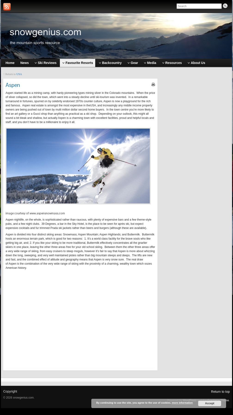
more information (182, 402)
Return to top (220, 391)
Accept (209, 403)
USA (19, 74)
